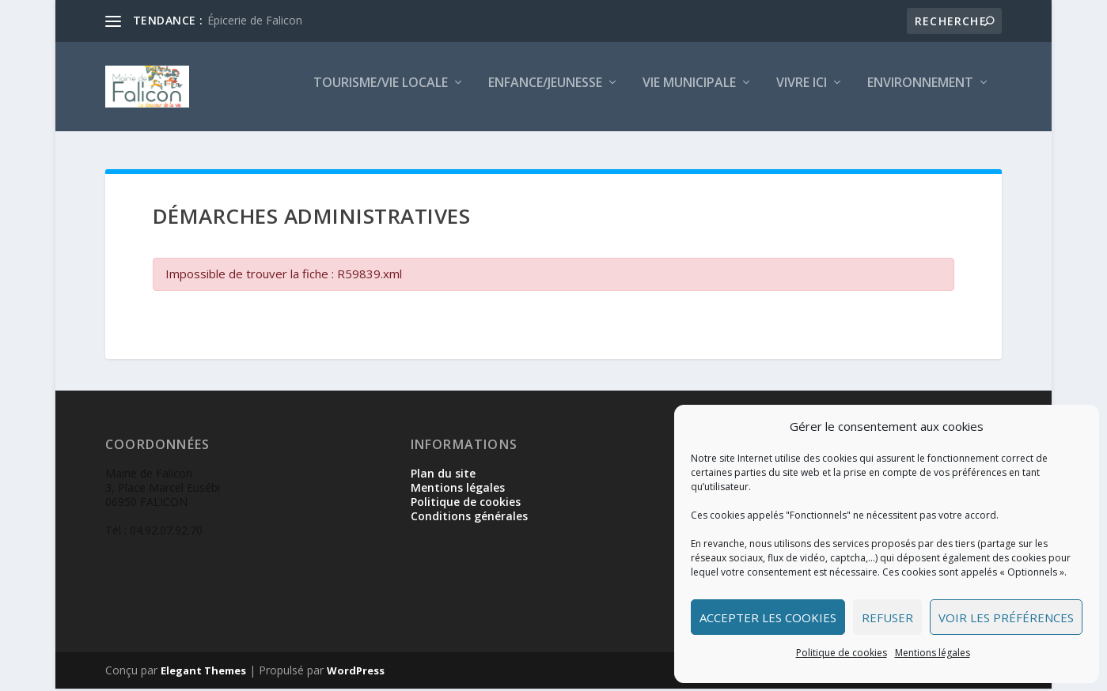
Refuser (887, 617)
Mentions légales (932, 652)
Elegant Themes (203, 673)
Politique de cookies (841, 652)
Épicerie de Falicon (254, 20)
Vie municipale (689, 92)
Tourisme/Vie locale (380, 92)
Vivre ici (801, 92)
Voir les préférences (1006, 617)
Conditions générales (469, 518)
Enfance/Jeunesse (545, 92)
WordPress (356, 673)
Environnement (920, 92)
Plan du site (443, 475)
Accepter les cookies (767, 617)
